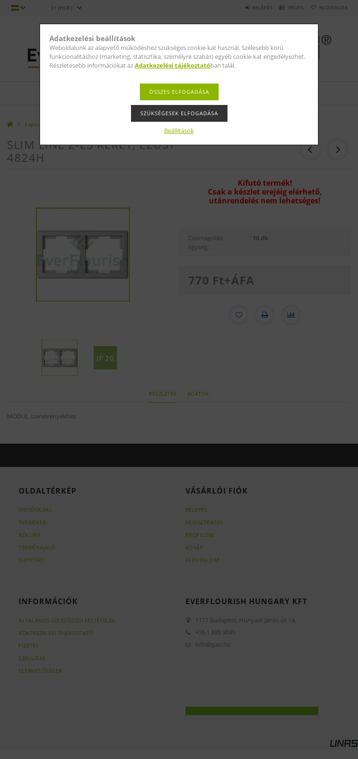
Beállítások (179, 130)
